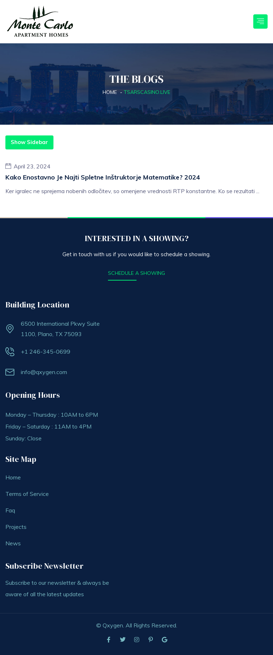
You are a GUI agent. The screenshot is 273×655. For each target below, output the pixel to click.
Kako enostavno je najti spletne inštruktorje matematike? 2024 (102, 177)
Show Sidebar (29, 142)
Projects (16, 526)
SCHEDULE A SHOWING (136, 273)
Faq (10, 510)
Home (110, 92)
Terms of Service (27, 493)
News (13, 543)
